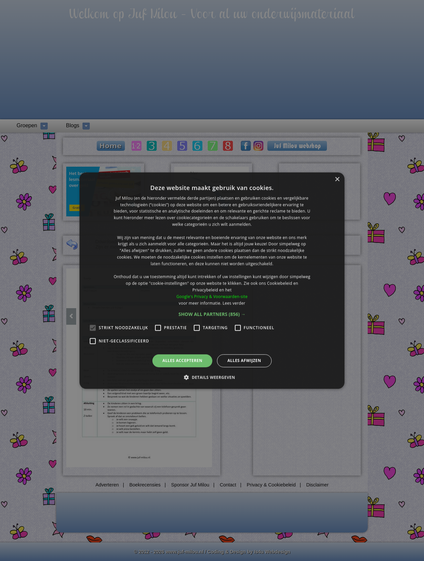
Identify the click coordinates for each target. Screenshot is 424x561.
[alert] (212, 280)
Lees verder (234, 303)
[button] (212, 314)
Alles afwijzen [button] (244, 361)
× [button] (337, 179)
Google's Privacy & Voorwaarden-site (211, 296)
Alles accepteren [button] (182, 361)
